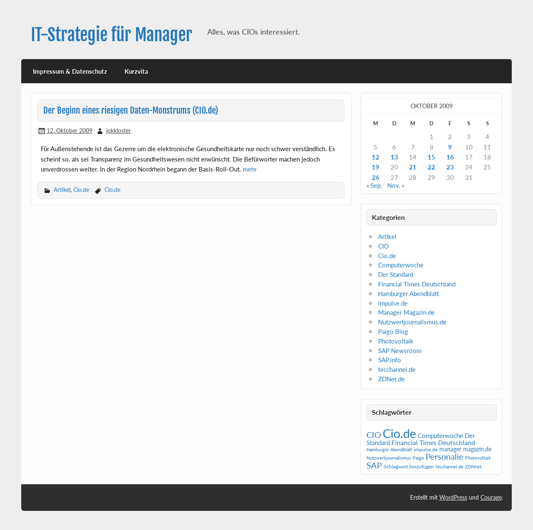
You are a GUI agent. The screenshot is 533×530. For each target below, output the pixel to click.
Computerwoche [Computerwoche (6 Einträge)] (440, 435)
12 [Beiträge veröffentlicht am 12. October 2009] (375, 157)
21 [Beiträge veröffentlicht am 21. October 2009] (412, 167)
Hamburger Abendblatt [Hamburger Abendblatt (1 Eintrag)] (389, 449)
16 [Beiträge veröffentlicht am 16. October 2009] (450, 157)
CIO (383, 246)
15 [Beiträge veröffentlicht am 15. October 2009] (431, 157)
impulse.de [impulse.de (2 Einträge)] (426, 449)
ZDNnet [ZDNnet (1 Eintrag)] (473, 466)
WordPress (453, 497)
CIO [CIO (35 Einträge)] (373, 435)
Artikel (62, 189)
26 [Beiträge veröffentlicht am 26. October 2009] (375, 177)
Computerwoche (400, 265)
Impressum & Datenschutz (70, 71)
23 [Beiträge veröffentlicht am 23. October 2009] (450, 167)
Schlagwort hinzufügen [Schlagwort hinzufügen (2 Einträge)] (409, 466)
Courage (491, 497)
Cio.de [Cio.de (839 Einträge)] (399, 433)
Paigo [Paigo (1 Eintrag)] (418, 457)
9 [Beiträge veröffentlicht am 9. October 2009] (450, 147)
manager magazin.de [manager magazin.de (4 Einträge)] (465, 449)
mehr (250, 169)
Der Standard (395, 274)
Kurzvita (136, 71)
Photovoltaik (395, 341)
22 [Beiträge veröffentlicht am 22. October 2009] (431, 167)
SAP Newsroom (399, 350)
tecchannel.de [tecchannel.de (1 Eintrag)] (449, 466)
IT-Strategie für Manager (111, 34)
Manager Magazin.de (406, 312)
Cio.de (81, 189)
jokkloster (118, 130)
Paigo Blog (393, 331)
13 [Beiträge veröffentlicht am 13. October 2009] (394, 157)
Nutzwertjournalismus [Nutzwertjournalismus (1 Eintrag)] (388, 457)
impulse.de (393, 303)
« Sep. (374, 185)
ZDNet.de (391, 379)
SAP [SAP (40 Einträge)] (374, 465)
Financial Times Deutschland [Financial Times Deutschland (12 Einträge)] (433, 442)
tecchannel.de (397, 369)
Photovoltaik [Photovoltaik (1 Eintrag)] (478, 457)
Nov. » (395, 185)
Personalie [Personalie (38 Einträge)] (444, 456)
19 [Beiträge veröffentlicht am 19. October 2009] (375, 167)
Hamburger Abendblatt (408, 293)
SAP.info (389, 359)
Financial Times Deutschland (417, 284)
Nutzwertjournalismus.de (412, 322)
